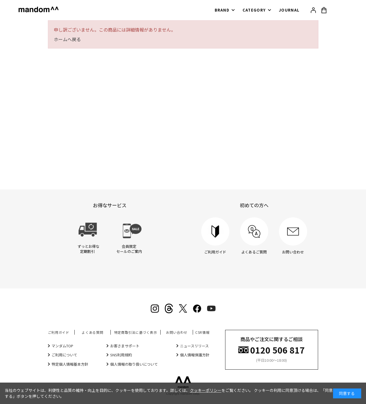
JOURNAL (289, 10)
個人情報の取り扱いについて (134, 364)
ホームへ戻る (67, 39)
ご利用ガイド (58, 332)
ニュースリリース (194, 345)
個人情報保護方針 (194, 354)
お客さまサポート (124, 345)
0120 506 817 (277, 349)
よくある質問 (92, 332)
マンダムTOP (62, 345)
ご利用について (64, 354)
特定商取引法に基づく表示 (135, 332)
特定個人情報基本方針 (70, 364)
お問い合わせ (176, 332)
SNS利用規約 (121, 354)
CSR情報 (202, 332)
